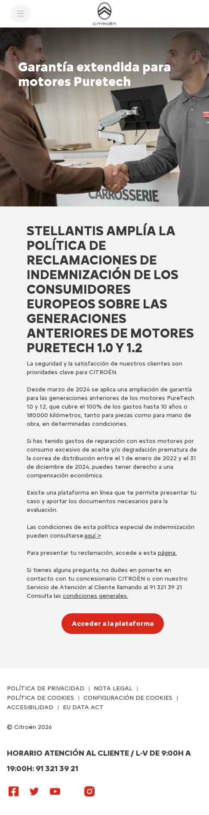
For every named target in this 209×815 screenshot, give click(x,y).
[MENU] (20, 14)
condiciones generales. (95, 596)
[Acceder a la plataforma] (112, 623)
